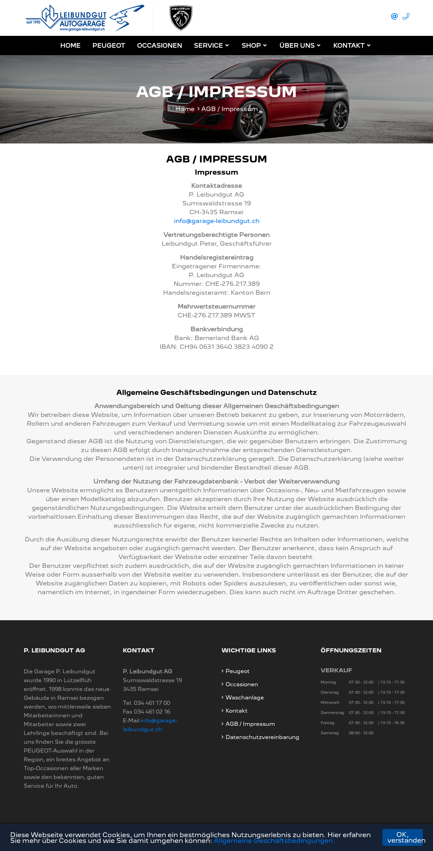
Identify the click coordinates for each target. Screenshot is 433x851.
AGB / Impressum (250, 724)
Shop (251, 45)
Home (70, 45)
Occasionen (159, 45)
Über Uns (297, 45)
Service (208, 45)
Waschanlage (245, 697)
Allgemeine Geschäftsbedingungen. (274, 841)
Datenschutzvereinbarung (262, 737)
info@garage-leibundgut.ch (216, 220)
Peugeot (108, 45)
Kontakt (349, 45)
